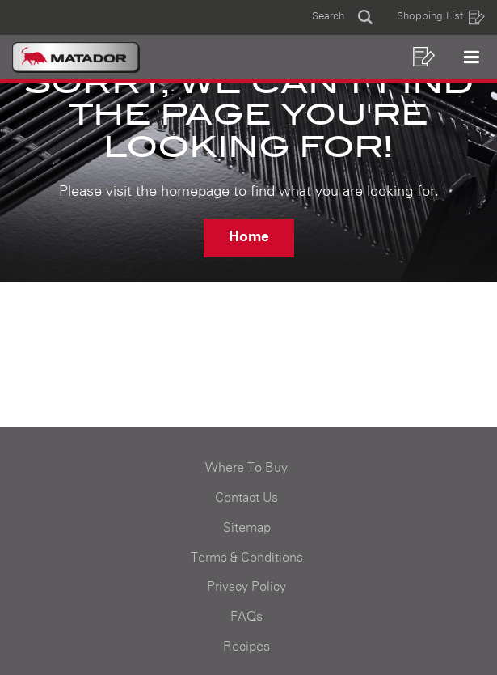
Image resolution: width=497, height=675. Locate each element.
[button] (342, 17)
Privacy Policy (246, 586)
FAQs (246, 616)
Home (249, 237)
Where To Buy (246, 467)
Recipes (246, 646)
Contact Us (246, 497)
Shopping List (441, 17)
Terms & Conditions (247, 557)
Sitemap (247, 527)
